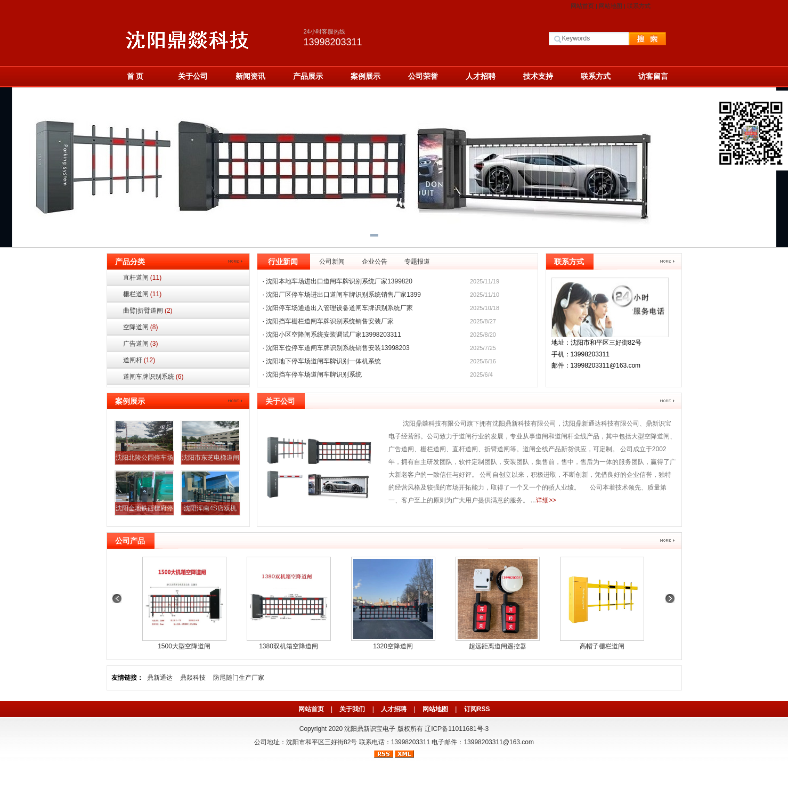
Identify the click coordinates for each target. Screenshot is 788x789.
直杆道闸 (142, 277)
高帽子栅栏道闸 (602, 646)
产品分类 (130, 261)
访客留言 (653, 76)
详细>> (546, 500)
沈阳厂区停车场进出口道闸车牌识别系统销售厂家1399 (343, 294)
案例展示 (365, 76)
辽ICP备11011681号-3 (457, 729)
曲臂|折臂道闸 (148, 310)
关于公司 (193, 76)
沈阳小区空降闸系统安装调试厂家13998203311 (333, 334)
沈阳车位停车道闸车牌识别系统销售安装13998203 (337, 348)
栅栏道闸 (142, 294)
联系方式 (639, 6)
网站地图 (610, 6)
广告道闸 (140, 343)
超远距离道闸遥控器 (497, 646)
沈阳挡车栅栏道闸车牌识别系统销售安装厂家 (330, 321)
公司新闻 (332, 261)
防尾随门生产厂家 (238, 677)
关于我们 (352, 709)
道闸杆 (139, 360)
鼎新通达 (160, 677)
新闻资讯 (250, 76)
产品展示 (308, 76)
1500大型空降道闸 (184, 646)
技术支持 (538, 76)
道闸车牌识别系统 (153, 376)
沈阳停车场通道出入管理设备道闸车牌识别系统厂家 (339, 308)
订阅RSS (477, 709)
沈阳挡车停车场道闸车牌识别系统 (314, 374)
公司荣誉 (423, 76)
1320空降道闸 (393, 646)
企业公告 (374, 261)
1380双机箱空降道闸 (288, 646)
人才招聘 (480, 76)
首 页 (135, 76)
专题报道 (417, 261)
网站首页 (582, 6)
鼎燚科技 (193, 677)
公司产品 (130, 540)
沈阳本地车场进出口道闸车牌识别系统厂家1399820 (339, 281)
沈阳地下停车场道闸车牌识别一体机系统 (323, 361)
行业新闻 (283, 261)
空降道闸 (140, 327)
